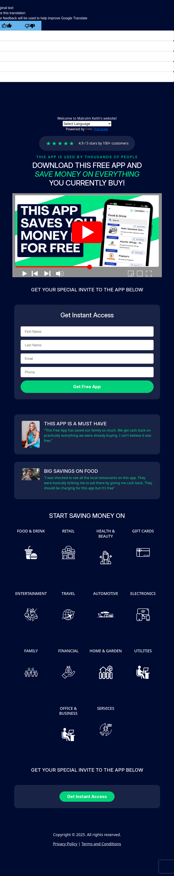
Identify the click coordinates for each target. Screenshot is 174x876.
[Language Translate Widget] (87, 123)
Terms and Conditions (101, 843)
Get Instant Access (87, 796)
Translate (96, 129)
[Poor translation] (29, 25)
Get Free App (87, 386)
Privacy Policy (65, 843)
